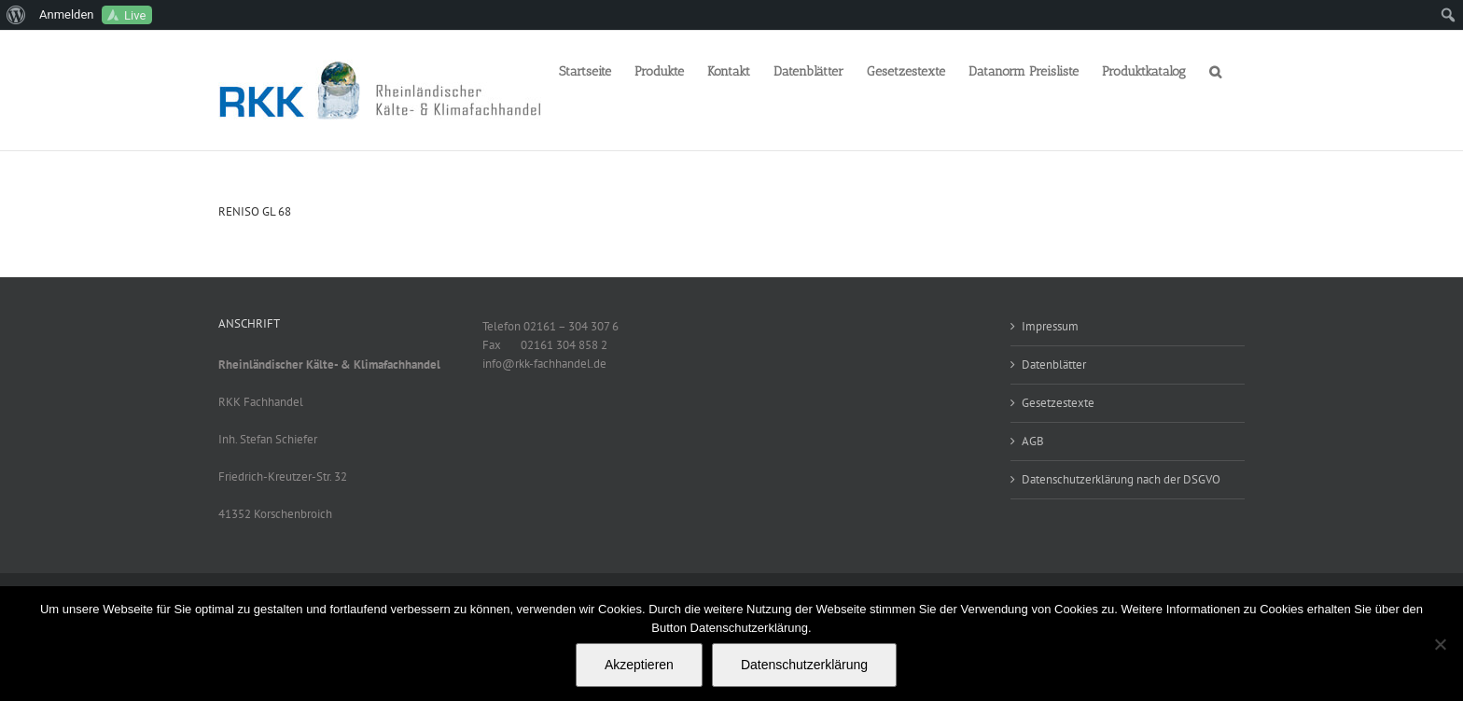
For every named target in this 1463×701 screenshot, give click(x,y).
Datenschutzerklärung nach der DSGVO (1121, 479)
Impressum (1050, 326)
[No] (1439, 644)
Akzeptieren (639, 664)
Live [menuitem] (135, 15)
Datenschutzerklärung (804, 664)
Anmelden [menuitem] (66, 14)
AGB (1033, 441)
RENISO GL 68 (254, 211)
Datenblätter (1054, 364)
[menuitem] (16, 15)
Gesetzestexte (1058, 403)
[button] (1215, 70)
